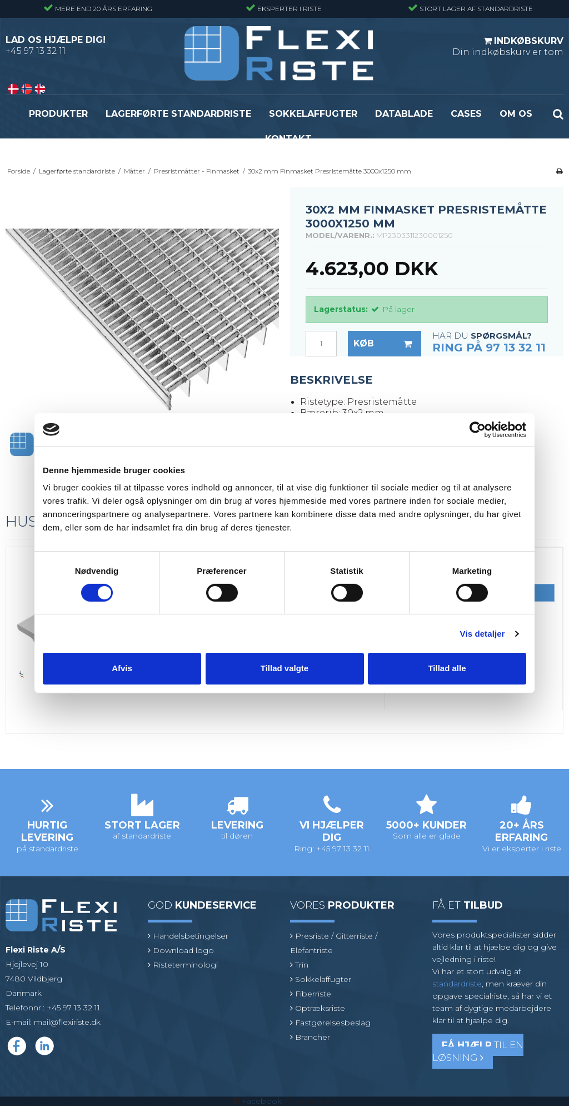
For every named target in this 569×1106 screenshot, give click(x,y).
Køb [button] (387, 343)
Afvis (122, 668)
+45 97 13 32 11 (36, 51)
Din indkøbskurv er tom (507, 46)
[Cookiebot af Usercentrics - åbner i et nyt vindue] (477, 429)
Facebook (262, 1101)
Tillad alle (447, 668)
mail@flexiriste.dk (67, 1022)
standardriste (457, 984)
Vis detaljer (482, 633)
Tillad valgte (284, 668)
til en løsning (477, 1051)
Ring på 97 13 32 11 (489, 347)
